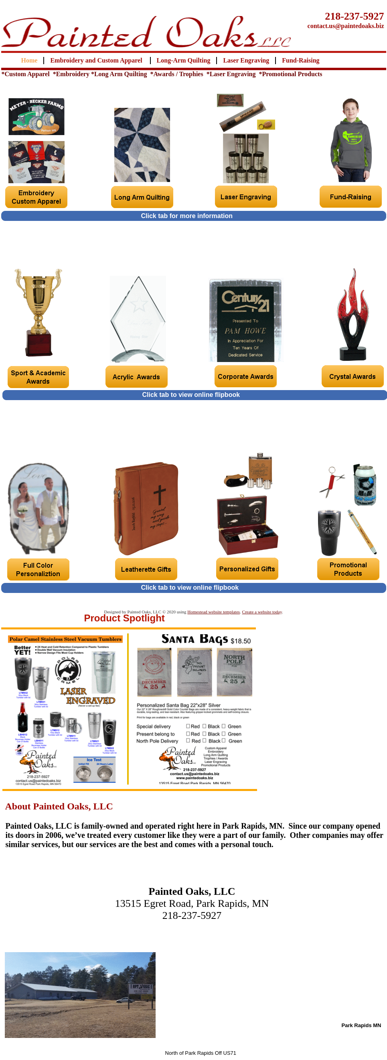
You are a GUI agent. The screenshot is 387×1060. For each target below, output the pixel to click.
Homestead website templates (213, 611)
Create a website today (262, 611)
